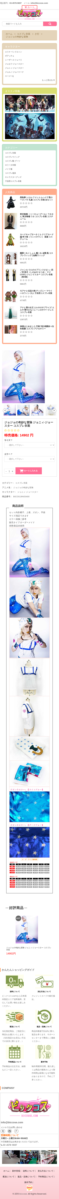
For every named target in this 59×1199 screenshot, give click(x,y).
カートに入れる (29, 471)
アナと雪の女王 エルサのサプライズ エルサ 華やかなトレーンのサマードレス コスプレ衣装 (37, 310)
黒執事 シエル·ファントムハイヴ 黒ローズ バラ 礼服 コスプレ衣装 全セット (36, 198)
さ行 (37, 34)
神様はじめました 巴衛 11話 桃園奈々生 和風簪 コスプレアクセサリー (37, 327)
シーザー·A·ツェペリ (13, 60)
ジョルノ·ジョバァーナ (14, 72)
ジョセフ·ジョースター (14, 64)
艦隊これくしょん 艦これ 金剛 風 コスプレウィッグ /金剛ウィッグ (36, 254)
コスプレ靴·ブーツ (12, 161)
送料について (15, 991)
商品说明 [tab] (17, 505)
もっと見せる (48, 80)
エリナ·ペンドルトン (13, 52)
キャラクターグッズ (13, 177)
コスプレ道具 (10, 173)
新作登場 (16, 1171)
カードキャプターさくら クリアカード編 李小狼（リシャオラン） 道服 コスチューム (37, 237)
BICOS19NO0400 (21, 496)
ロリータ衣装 (10, 165)
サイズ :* (8, 440)
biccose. (23, 1193)
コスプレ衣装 (23, 34)
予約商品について (14, 1062)
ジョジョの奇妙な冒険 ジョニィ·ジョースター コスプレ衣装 (28, 948)
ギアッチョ (9, 56)
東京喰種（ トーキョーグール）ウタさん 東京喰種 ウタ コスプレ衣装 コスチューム (37, 216)
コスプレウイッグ (12, 157)
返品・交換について (44, 1026)
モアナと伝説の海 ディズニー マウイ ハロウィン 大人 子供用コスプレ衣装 (36, 292)
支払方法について (44, 991)
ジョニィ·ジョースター (14, 68)
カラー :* (8, 454)
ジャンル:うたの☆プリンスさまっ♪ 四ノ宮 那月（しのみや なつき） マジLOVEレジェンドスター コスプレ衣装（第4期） (36, 273)
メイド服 (8, 169)
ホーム (9, 34)
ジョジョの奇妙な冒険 (17, 36)
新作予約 (44, 1062)
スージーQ (9, 76)
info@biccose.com (12, 1122)
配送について (15, 1026)
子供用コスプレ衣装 (13, 181)
